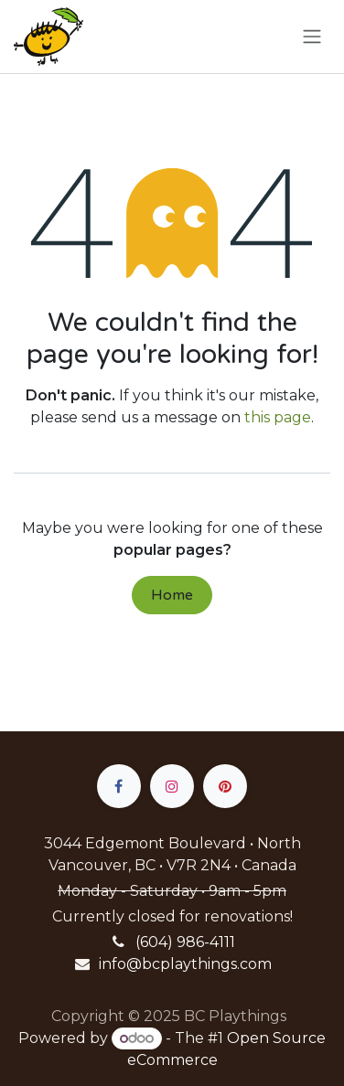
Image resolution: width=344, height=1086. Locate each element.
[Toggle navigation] (312, 37)
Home (172, 595)
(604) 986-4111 (185, 942)
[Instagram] (172, 786)
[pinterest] (225, 786)
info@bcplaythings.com (185, 964)
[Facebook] (119, 786)
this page (277, 417)
